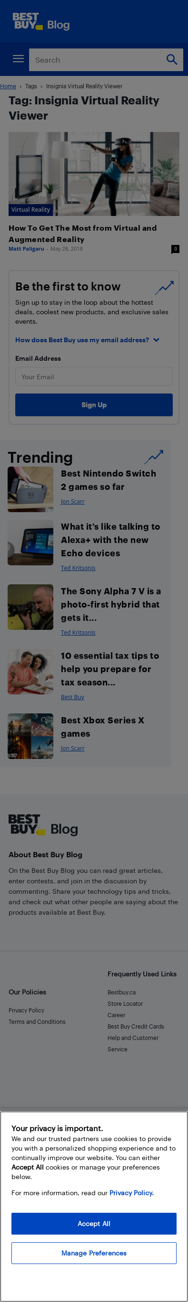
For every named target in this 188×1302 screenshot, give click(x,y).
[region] (94, 1206)
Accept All (94, 1223)
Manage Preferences (94, 1253)
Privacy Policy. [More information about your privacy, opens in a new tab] (131, 1193)
